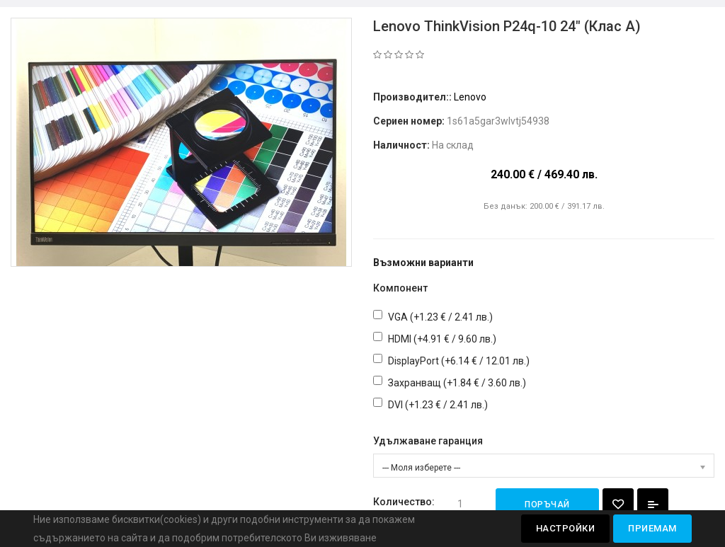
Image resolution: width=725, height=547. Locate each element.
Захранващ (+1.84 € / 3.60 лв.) (457, 382)
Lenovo (470, 97)
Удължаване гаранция (428, 441)
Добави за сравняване (652, 504)
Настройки (565, 528)
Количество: (404, 501)
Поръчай (547, 504)
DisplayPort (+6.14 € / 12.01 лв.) (459, 361)
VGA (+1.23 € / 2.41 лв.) (440, 317)
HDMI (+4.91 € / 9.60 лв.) (442, 339)
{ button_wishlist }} (618, 504)
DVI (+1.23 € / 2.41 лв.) (438, 404)
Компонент (400, 288)
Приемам (652, 528)
